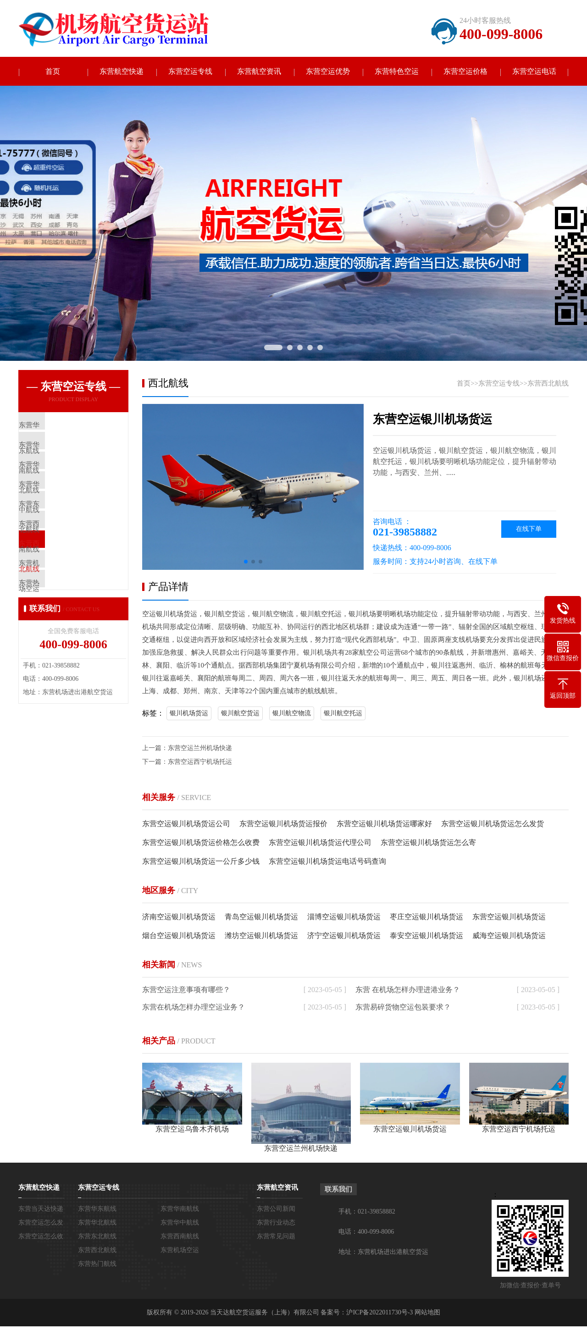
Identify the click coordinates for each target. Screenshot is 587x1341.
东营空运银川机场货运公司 (186, 824)
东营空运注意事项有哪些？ (186, 990)
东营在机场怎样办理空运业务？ (193, 1008)
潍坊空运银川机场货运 (261, 936)
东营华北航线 (97, 1223)
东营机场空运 (180, 1250)
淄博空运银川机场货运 (344, 918)
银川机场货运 (189, 714)
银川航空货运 (240, 714)
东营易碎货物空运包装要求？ (403, 1008)
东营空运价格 (465, 72)
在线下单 (529, 529)
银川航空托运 (343, 714)
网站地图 (427, 1313)
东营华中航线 (180, 1223)
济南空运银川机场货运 (179, 918)
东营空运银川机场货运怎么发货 (492, 824)
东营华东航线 (97, 1209)
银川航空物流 (291, 714)
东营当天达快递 (40, 1209)
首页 (52, 72)
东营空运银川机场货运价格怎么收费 (201, 843)
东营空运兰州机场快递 (200, 748)
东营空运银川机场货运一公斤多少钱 (201, 862)
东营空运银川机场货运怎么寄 (428, 843)
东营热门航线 (97, 1264)
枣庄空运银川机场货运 (426, 918)
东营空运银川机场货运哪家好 (384, 824)
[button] (246, 562)
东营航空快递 (122, 72)
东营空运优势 (328, 72)
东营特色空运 (397, 72)
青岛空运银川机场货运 (261, 918)
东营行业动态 (276, 1223)
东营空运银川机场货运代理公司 (320, 843)
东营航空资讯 (259, 72)
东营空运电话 (534, 72)
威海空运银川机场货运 (509, 936)
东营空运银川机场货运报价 (283, 824)
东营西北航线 (548, 384)
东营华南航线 (180, 1209)
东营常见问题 (276, 1237)
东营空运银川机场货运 (509, 918)
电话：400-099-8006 (366, 1232)
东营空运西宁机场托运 (200, 762)
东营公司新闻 (276, 1209)
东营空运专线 (190, 72)
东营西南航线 (180, 1237)
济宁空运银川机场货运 (344, 936)
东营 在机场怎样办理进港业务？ (407, 990)
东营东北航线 (97, 1237)
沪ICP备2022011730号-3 (379, 1313)
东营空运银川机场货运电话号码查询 (327, 862)
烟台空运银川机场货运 (179, 936)
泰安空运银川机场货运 (426, 936)
